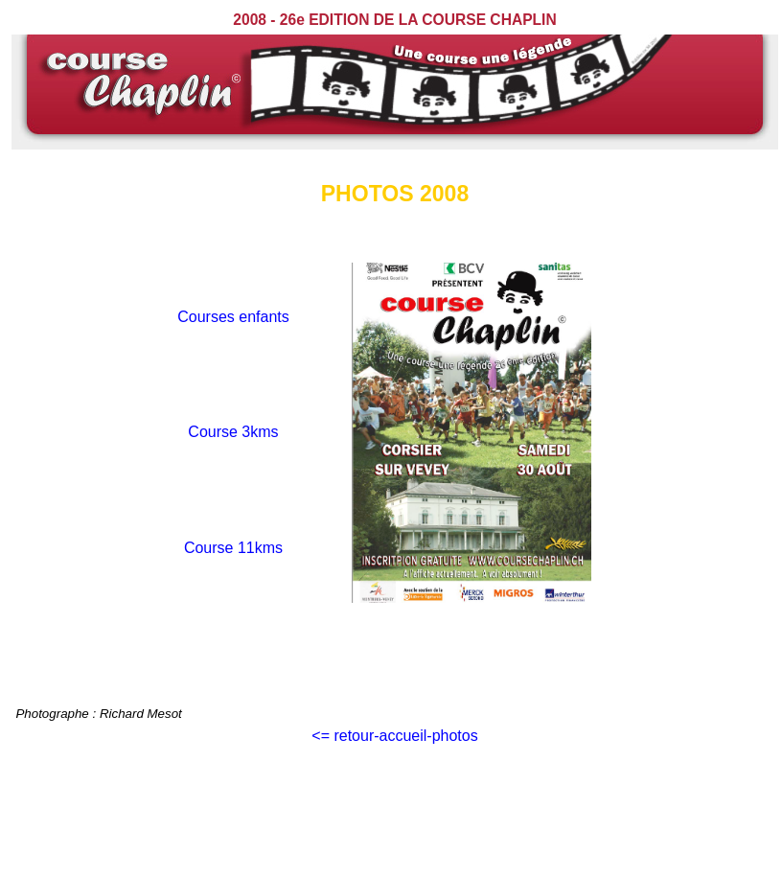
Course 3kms (233, 432)
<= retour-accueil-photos (394, 735)
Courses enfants (233, 317)
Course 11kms (233, 548)
